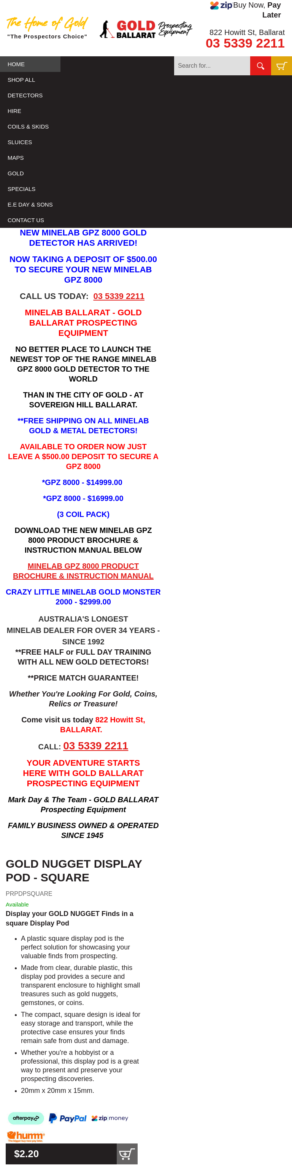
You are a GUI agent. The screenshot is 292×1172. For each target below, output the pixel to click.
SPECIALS (21, 189)
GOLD (16, 173)
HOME (16, 64)
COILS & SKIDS (28, 126)
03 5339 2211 (245, 43)
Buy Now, (245, 10)
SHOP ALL (21, 79)
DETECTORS (25, 95)
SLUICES (20, 142)
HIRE (14, 111)
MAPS (16, 157)
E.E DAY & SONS (30, 204)
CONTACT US (26, 220)
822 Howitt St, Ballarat (247, 32)
